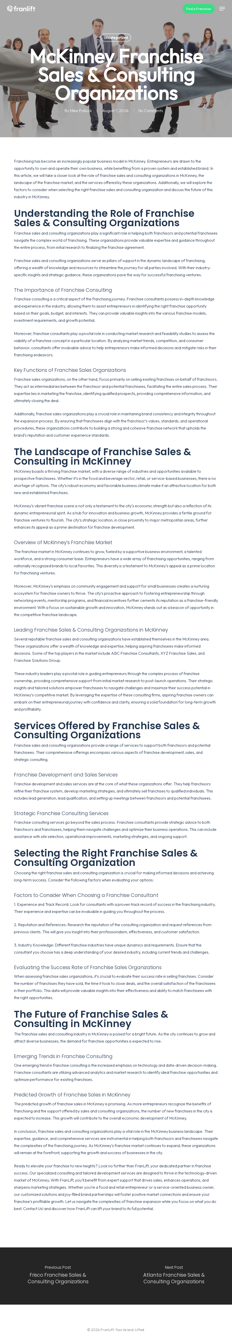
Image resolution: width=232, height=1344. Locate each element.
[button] (222, 8)
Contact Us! (33, 1208)
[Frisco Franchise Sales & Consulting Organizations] (58, 1276)
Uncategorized (116, 37)
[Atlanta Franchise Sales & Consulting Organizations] (174, 1276)
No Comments (151, 110)
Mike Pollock (80, 110)
